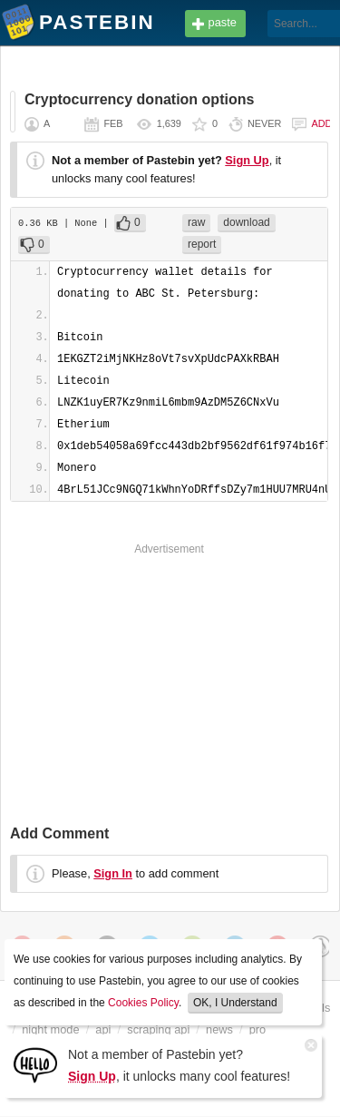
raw (196, 222)
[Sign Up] (35, 1064)
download (246, 222)
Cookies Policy (143, 1002)
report (202, 244)
